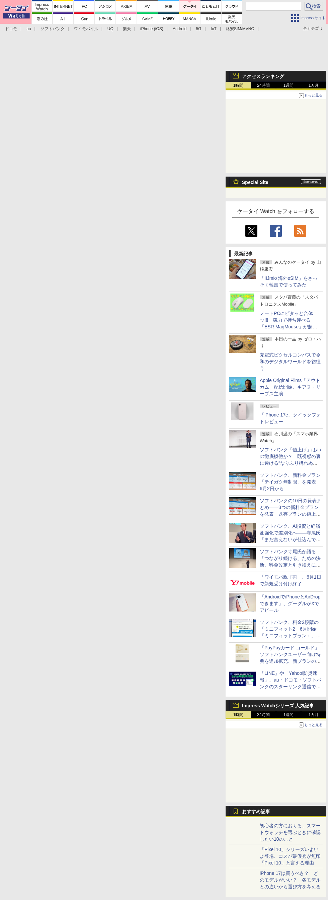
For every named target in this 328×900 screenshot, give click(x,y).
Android (179, 28)
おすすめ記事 (256, 811)
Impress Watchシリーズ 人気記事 (278, 705)
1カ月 (314, 85)
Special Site (255, 182)
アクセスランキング (263, 76)
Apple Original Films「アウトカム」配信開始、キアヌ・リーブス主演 (290, 387)
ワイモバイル (86, 28)
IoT (214, 28)
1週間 (288, 85)
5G (198, 28)
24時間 (263, 85)
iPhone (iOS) (151, 28)
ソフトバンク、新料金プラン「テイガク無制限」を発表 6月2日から (290, 481)
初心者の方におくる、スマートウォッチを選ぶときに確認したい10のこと (290, 832)
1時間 (238, 85)
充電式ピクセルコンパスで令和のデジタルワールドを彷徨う (290, 361)
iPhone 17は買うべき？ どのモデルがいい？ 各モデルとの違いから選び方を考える (290, 880)
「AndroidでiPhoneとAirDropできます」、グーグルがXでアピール (290, 603)
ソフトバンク (52, 28)
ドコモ (11, 28)
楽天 (127, 28)
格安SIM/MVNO (240, 28)
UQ (110, 28)
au (28, 28)
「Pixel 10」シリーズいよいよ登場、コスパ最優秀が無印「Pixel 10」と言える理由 (290, 856)
